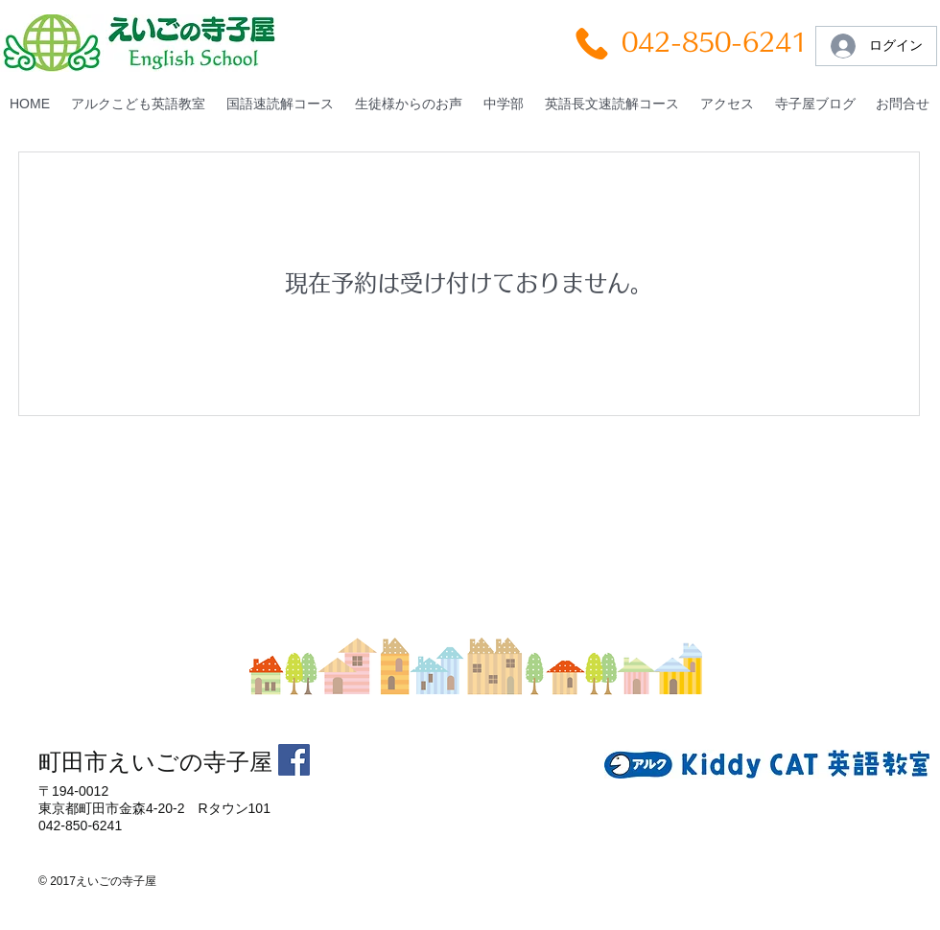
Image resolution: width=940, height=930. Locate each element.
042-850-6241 (715, 42)
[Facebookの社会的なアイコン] (294, 760)
